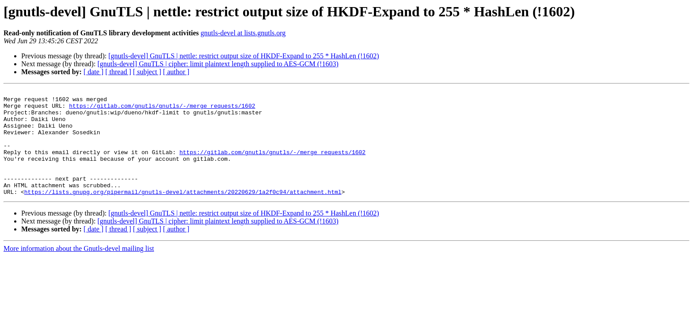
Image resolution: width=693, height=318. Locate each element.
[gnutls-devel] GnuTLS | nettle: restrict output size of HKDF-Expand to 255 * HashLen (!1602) (243, 56)
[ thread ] (118, 72)
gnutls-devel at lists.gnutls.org (243, 33)
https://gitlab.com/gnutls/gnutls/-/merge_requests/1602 (162, 110)
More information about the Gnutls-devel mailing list (79, 269)
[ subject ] (147, 72)
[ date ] (93, 72)
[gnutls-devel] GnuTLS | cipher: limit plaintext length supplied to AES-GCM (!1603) (217, 64)
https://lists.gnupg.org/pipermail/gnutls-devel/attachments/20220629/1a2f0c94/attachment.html (183, 213)
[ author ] (176, 72)
